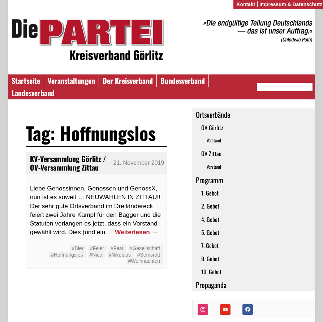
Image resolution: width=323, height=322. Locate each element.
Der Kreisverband (128, 80)
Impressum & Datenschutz (290, 4)
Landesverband (33, 92)
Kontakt (245, 4)
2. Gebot (210, 206)
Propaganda (211, 284)
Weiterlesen (136, 232)
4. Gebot (210, 219)
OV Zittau (211, 153)
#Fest (117, 248)
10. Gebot (211, 271)
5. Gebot (210, 232)
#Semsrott (148, 255)
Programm (209, 180)
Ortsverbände (213, 114)
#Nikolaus (120, 255)
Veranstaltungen (71, 80)
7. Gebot (210, 245)
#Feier (97, 248)
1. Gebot (210, 193)
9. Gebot (210, 258)
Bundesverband (182, 80)
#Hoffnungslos (67, 255)
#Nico (96, 255)
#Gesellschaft (145, 248)
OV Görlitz (212, 127)
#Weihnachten (144, 261)
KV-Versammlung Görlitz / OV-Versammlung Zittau (68, 163)
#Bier (77, 248)
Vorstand (214, 140)
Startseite (26, 80)
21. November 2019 (138, 163)
